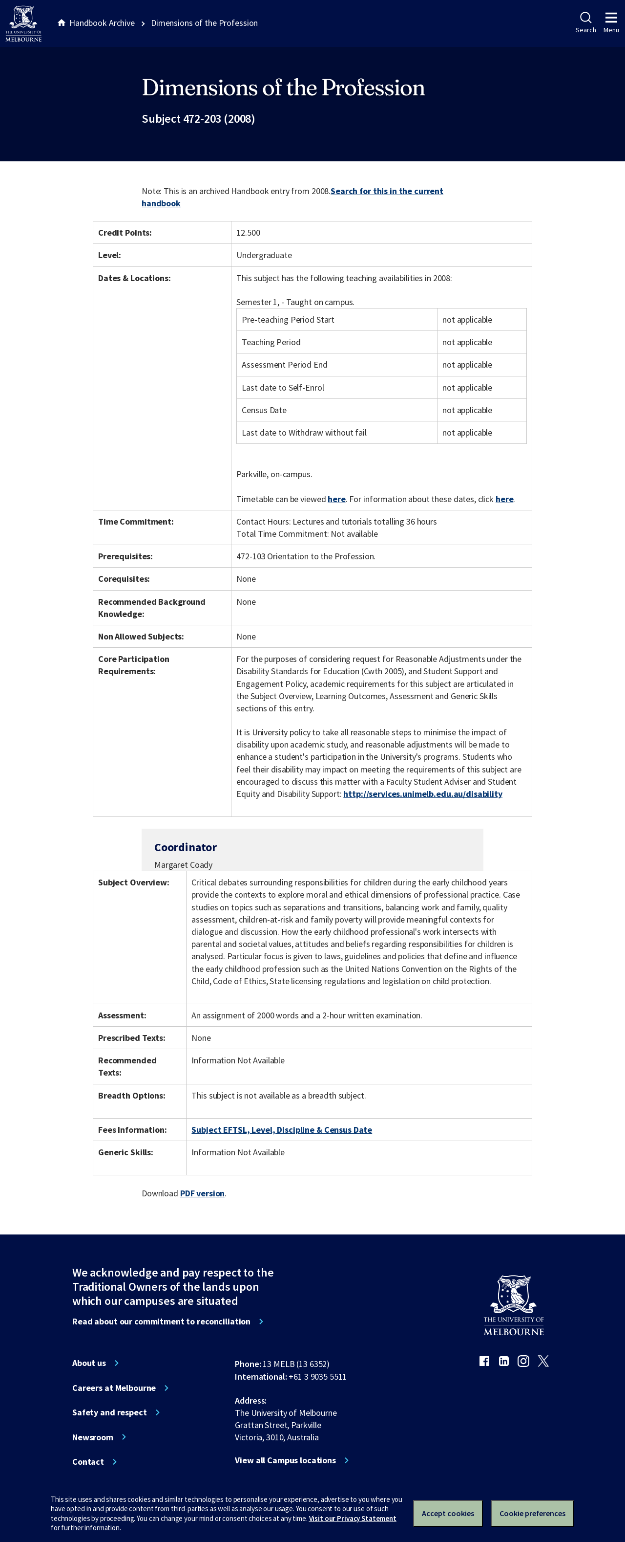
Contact (88, 1461)
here (336, 499)
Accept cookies (448, 1513)
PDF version (202, 1193)
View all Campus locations (285, 1460)
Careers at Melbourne (114, 1388)
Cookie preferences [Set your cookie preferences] (532, 1513)
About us (89, 1363)
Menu (611, 23)
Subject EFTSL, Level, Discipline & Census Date (281, 1129)
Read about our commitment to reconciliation (161, 1321)
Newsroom (92, 1437)
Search (586, 23)
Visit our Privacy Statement (352, 1518)
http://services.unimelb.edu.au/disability (422, 793)
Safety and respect (109, 1412)
